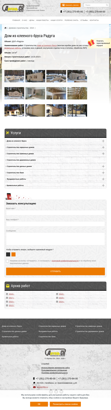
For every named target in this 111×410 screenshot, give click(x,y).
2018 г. (60, 294)
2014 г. (60, 302)
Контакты (94, 20)
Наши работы (42, 20)
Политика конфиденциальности (54, 373)
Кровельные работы (15, 185)
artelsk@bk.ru (40, 387)
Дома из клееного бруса (16, 141)
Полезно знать (71, 20)
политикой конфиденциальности (65, 261)
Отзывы (84, 20)
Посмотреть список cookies (65, 404)
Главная (16, 20)
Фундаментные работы (16, 179)
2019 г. (10, 294)
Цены (31, 20)
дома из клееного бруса (47, 45)
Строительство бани (15, 173)
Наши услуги (56, 20)
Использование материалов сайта (55, 368)
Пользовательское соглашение (54, 370)
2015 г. (10, 302)
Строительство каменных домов (20, 154)
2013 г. (10, 305)
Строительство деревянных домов (21, 160)
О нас (24, 20)
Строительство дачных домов (19, 166)
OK (39, 404)
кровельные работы (12, 48)
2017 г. (10, 298)
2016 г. (60, 298)
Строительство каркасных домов (20, 147)
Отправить (55, 271)
